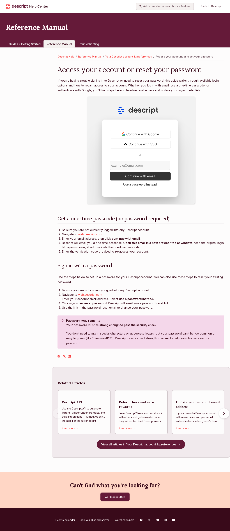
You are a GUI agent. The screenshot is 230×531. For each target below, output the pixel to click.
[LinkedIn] (69, 356)
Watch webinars (124, 519)
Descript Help (66, 56)
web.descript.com (90, 234)
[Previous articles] (58, 414)
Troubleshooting (88, 44)
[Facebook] (59, 356)
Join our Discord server (94, 519)
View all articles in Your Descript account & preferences (141, 445)
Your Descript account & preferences (128, 56)
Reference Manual (59, 44)
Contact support (115, 496)
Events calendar (65, 519)
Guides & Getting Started (24, 44)
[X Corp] (64, 356)
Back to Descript (211, 6)
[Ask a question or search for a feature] (165, 6)
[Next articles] (224, 414)
